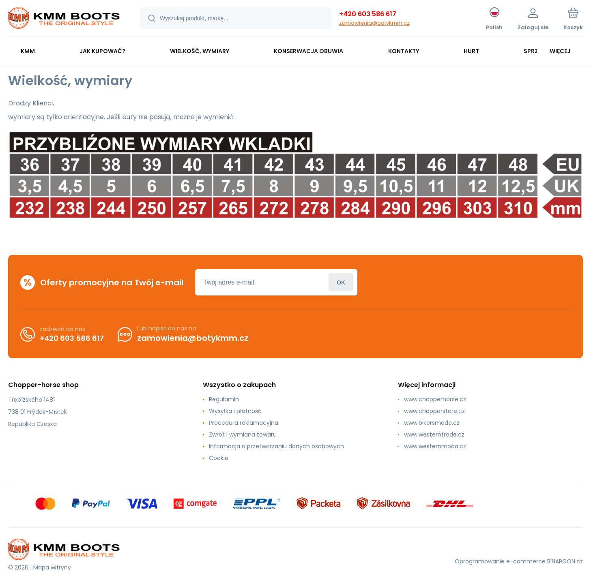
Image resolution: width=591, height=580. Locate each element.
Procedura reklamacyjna (243, 423)
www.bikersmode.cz (432, 423)
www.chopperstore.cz (434, 411)
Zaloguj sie (341, 282)
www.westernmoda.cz (435, 446)
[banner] (64, 19)
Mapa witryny (52, 567)
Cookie (218, 458)
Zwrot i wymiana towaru (243, 434)
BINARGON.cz (565, 561)
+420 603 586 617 (367, 14)
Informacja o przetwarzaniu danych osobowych (276, 446)
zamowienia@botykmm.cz (374, 23)
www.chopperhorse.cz (435, 399)
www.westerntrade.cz (434, 434)
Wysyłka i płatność (235, 411)
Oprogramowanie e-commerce (500, 561)
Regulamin (224, 399)
